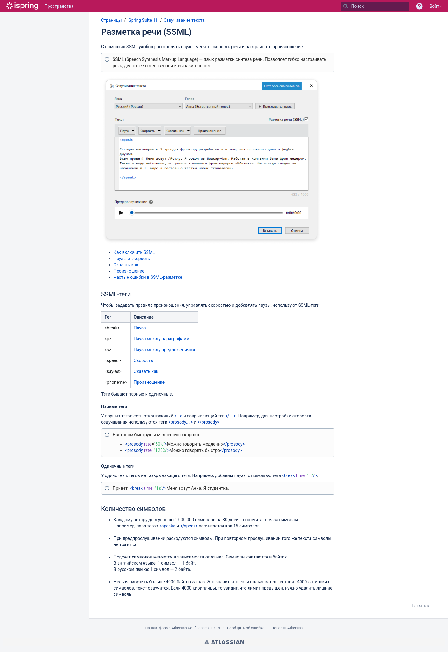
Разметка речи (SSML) (146, 32)
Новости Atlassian (287, 628)
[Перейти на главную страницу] (22, 6)
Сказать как (126, 264)
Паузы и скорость (132, 258)
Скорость (143, 360)
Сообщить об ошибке (245, 628)
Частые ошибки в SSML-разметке (148, 277)
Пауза (140, 327)
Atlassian (224, 642)
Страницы (111, 20)
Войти (435, 6)
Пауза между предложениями (164, 349)
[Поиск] (345, 6)
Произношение (129, 271)
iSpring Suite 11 (143, 20)
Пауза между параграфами (161, 338)
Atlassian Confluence (189, 628)
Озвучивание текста (184, 20)
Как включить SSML (134, 252)
